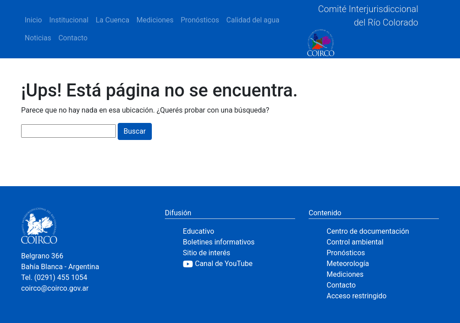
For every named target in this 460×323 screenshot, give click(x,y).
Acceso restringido (356, 296)
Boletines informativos (219, 242)
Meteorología (348, 263)
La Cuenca (112, 20)
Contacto (73, 38)
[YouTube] (239, 263)
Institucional (68, 20)
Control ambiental (355, 242)
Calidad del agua (252, 20)
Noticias (38, 38)
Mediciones (155, 20)
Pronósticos (200, 20)
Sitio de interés (206, 253)
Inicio (33, 20)
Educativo (198, 231)
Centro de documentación (368, 231)
